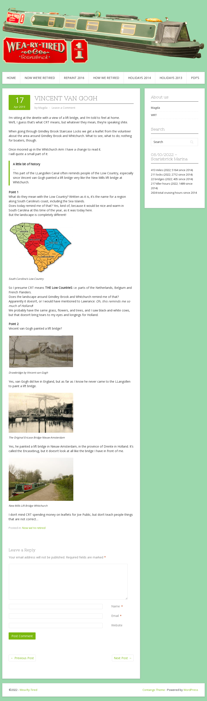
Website (116, 625)
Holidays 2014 (139, 78)
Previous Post (22, 658)
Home (11, 78)
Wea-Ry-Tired (28, 690)
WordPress (190, 690)
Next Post (123, 658)
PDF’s (195, 78)
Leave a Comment (63, 108)
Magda (155, 108)
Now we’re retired (40, 78)
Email (115, 616)
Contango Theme (154, 690)
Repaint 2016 (74, 78)
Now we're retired (33, 528)
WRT (154, 115)
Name (115, 606)
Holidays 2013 (171, 78)
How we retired (106, 78)
